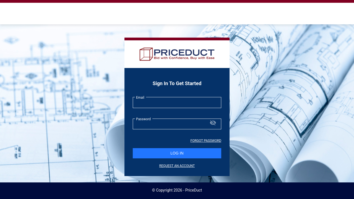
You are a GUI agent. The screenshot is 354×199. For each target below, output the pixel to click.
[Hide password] (213, 123)
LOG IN (176, 153)
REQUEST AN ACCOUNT (177, 166)
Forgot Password (206, 141)
